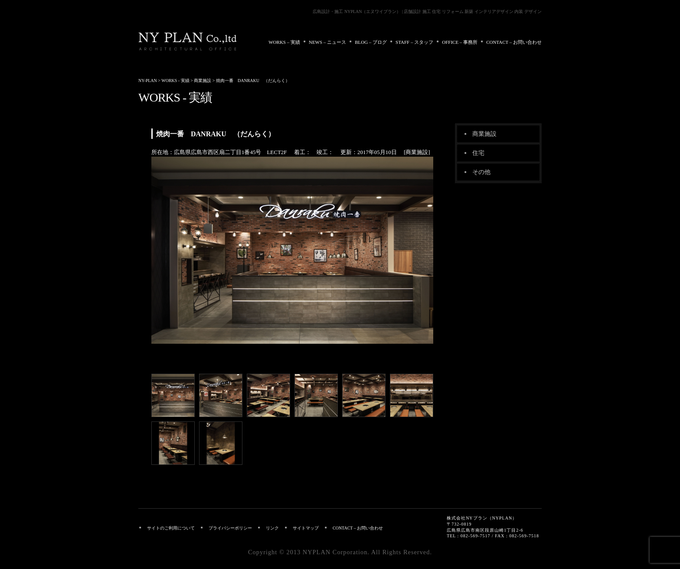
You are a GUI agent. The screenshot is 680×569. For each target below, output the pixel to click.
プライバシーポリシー (230, 528)
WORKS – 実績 (284, 42)
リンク (272, 528)
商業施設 (484, 133)
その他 (481, 171)
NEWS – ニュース (327, 42)
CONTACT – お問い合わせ (514, 42)
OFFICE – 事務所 (459, 42)
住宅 (478, 152)
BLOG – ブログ (371, 42)
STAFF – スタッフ (414, 42)
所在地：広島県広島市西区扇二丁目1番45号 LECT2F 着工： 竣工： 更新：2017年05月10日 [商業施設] (290, 152)
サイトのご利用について (171, 528)
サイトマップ (306, 528)
